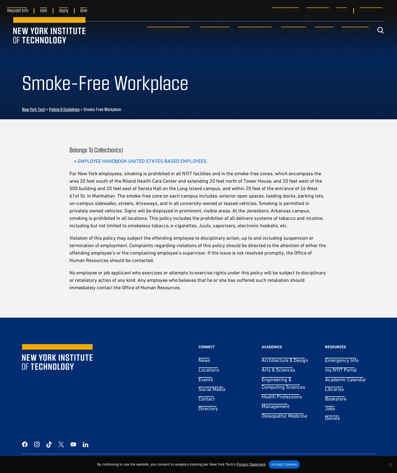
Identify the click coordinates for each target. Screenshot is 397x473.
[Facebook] (25, 444)
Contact (206, 399)
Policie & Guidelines (64, 109)
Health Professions (282, 396)
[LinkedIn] (85, 444)
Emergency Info (342, 360)
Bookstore (336, 399)
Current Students (286, 10)
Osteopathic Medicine (284, 416)
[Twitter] (61, 444)
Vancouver (368, 10)
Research (353, 39)
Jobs (330, 408)
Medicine (291, 39)
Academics (213, 39)
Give (89, 10)
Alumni (342, 10)
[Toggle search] (380, 40)
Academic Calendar (345, 379)
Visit (49, 10)
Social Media (211, 389)
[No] (390, 464)
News (204, 360)
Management (275, 406)
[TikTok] (49, 444)
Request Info (23, 10)
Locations (208, 370)
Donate (332, 418)
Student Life (253, 39)
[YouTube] (73, 444)
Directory (208, 408)
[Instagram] (37, 444)
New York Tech (33, 109)
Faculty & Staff (318, 10)
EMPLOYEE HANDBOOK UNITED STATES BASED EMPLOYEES (142, 161)
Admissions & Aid (167, 39)
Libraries (334, 389)
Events (205, 379)
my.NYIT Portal (341, 370)
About (322, 39)
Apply (69, 10)
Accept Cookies (284, 464)
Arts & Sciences (278, 370)
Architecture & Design (285, 360)
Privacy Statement (251, 464)
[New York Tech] (49, 40)
